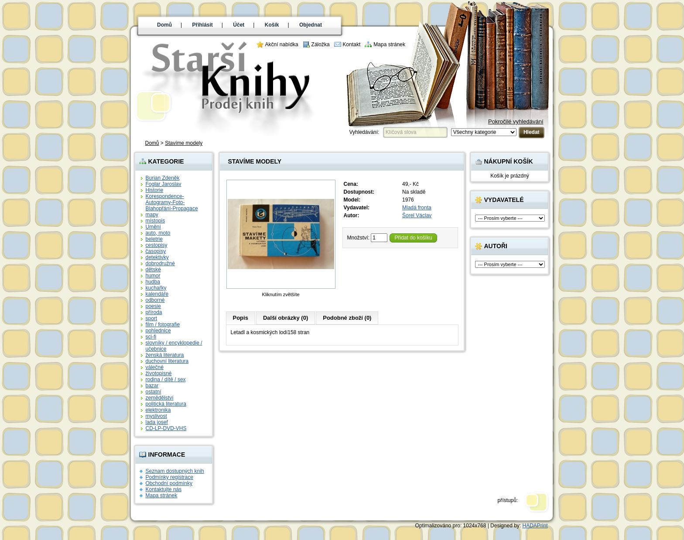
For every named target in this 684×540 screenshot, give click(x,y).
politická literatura (166, 404)
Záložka (320, 44)
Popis (240, 317)
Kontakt (352, 44)
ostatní (153, 392)
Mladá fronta (416, 208)
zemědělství (160, 398)
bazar (152, 386)
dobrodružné (160, 263)
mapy (152, 215)
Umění (153, 227)
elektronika (158, 410)
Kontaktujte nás (164, 489)
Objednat (310, 25)
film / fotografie (163, 324)
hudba (153, 282)
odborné (155, 300)
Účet (238, 25)
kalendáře (157, 294)
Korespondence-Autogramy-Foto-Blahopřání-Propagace (172, 202)
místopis (155, 221)
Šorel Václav (416, 215)
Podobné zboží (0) (347, 317)
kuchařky (156, 288)
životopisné (159, 373)
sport (151, 318)
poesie (153, 306)
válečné (155, 367)
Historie (155, 190)
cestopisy (157, 245)
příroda (154, 312)
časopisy (156, 251)
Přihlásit (202, 25)
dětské (153, 270)
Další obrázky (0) (285, 317)
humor (153, 276)
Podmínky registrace (169, 477)
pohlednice (158, 331)
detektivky (157, 257)
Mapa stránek (389, 44)
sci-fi (151, 337)
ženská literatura (165, 355)
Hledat (531, 132)
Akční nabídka (281, 44)
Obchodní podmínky (169, 483)
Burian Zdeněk (163, 178)
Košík (272, 25)
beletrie (154, 239)
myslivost (156, 416)
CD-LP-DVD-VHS (166, 428)
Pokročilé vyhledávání (515, 121)
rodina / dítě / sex (166, 379)
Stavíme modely (183, 143)
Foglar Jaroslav (163, 184)
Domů (164, 25)
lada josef (157, 422)
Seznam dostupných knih (175, 471)
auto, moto (158, 233)
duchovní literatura (167, 361)
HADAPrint (534, 526)
